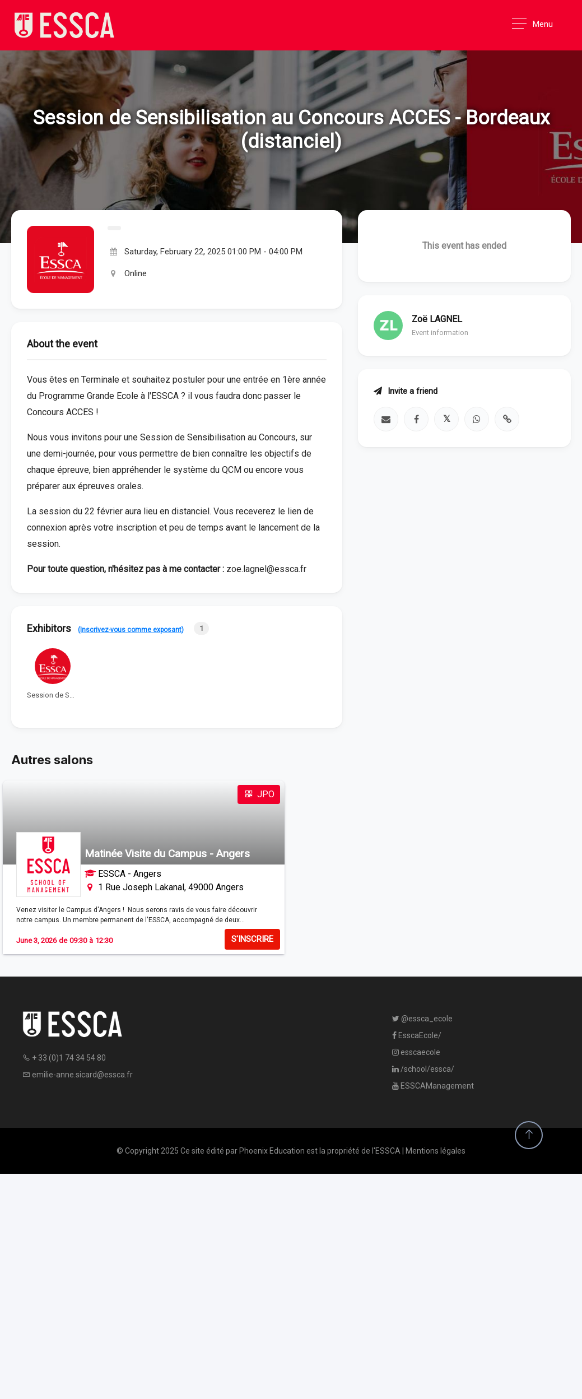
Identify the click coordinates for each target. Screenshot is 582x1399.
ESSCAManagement (433, 1085)
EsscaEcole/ (416, 1035)
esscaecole (416, 1052)
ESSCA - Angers (129, 873)
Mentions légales (435, 1150)
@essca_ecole (422, 1018)
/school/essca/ (423, 1069)
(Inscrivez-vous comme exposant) (131, 630)
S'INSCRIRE (252, 939)
